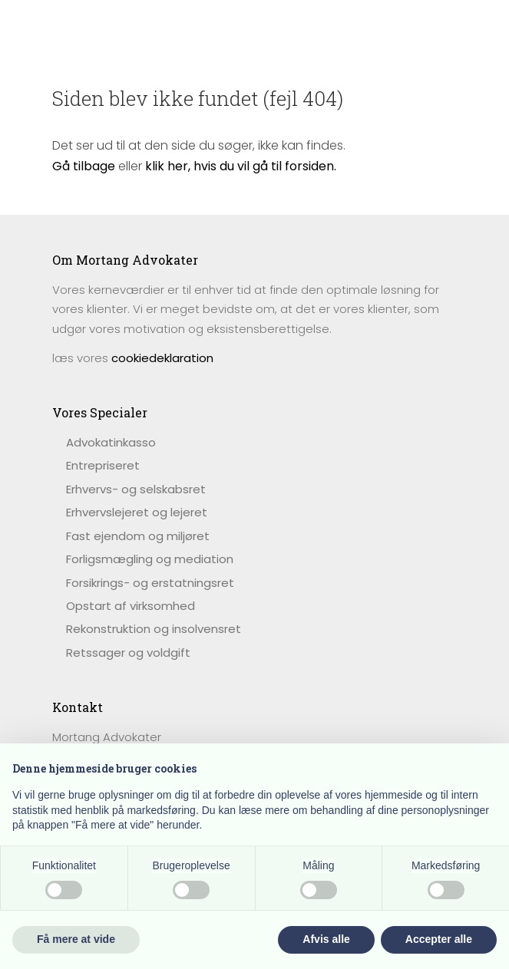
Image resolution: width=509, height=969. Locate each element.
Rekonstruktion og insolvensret (153, 629)
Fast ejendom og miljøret (138, 536)
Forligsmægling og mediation (149, 559)
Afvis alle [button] (325, 939)
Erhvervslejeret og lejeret (136, 512)
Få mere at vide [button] (76, 939)
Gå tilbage (83, 166)
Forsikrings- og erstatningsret (150, 583)
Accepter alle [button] (438, 939)
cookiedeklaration (162, 358)
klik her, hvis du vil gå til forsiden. (240, 166)
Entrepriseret (103, 465)
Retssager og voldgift (128, 652)
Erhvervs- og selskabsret (136, 489)
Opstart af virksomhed (130, 606)
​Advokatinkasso (111, 442)
